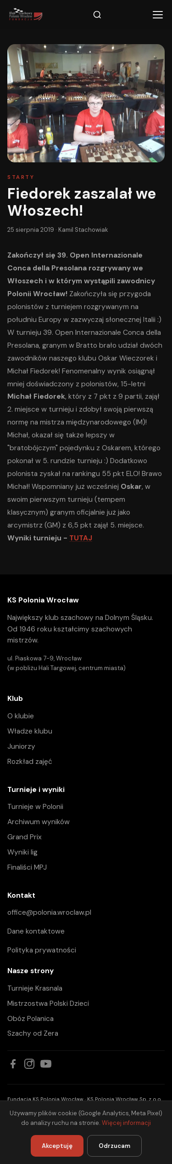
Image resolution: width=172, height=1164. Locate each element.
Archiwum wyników (38, 821)
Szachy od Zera (32, 1033)
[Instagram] (29, 1063)
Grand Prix (24, 837)
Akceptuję (57, 1146)
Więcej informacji (126, 1123)
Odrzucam (114, 1146)
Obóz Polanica (30, 1018)
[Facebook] (12, 1063)
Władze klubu (29, 731)
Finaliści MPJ (27, 867)
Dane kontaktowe (36, 931)
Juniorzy (21, 746)
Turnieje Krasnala (34, 988)
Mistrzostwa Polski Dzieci (48, 1003)
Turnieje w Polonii (35, 806)
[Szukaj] (97, 14)
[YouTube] (45, 1063)
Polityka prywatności (41, 950)
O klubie (20, 716)
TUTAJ (80, 538)
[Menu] (158, 14)
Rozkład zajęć (29, 761)
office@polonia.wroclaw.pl (49, 912)
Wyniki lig (22, 852)
